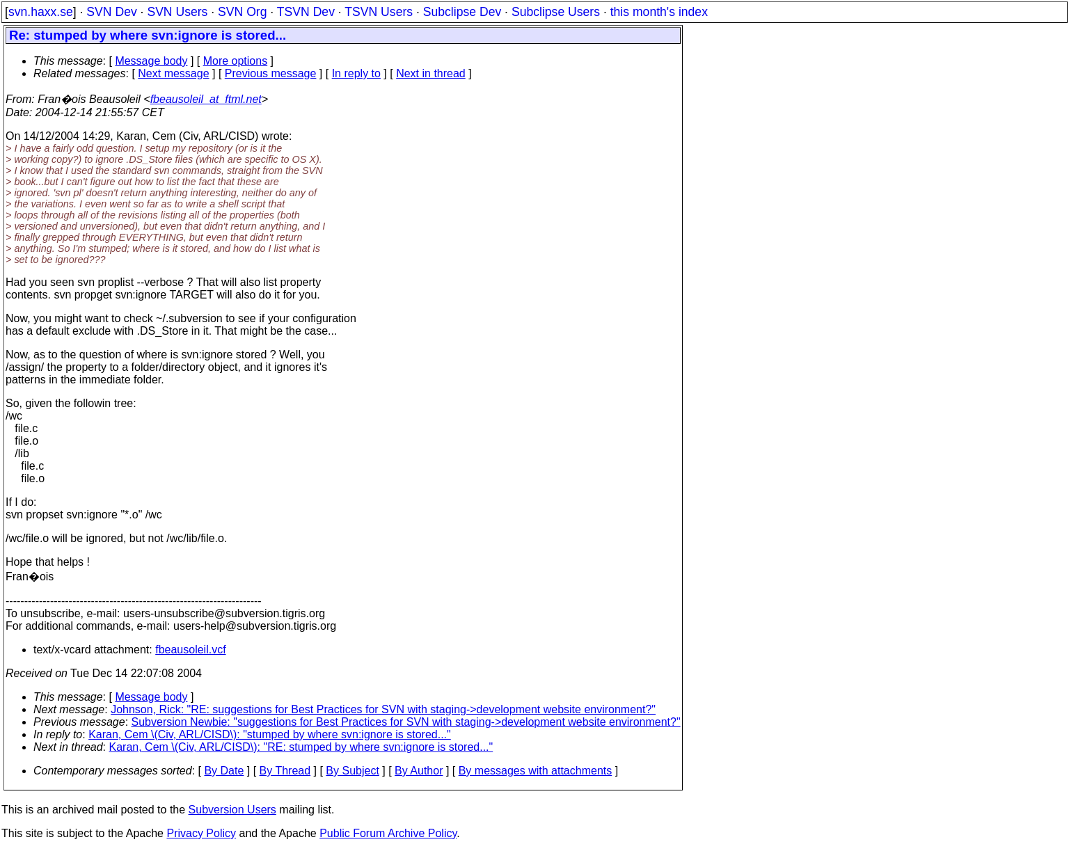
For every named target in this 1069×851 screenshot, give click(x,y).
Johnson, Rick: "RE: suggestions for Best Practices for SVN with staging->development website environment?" (383, 709)
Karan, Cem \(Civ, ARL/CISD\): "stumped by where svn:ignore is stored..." (269, 734)
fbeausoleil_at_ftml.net (206, 99)
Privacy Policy (201, 833)
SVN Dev (111, 12)
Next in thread (431, 73)
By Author (419, 771)
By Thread (285, 771)
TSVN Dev (306, 12)
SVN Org (242, 12)
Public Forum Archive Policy (388, 833)
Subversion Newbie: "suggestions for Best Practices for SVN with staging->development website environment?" (406, 722)
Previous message (271, 73)
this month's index (659, 12)
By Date (224, 771)
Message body (151, 61)
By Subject (352, 771)
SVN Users (177, 12)
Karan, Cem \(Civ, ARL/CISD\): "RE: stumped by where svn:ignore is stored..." (301, 747)
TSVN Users (379, 12)
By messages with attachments (535, 771)
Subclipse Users (556, 12)
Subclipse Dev (462, 12)
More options (235, 61)
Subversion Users (232, 810)
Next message (173, 73)
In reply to (356, 73)
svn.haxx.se (40, 12)
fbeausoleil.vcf (190, 649)
